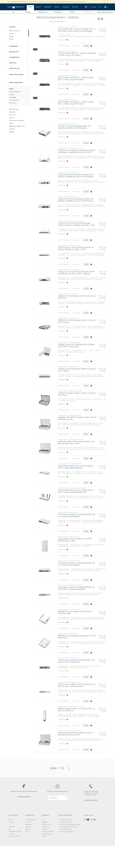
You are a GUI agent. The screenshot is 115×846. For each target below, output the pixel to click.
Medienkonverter (14, 109)
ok (104, 2)
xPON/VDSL (12, 112)
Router (11, 123)
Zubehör (11, 132)
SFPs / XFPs (12, 115)
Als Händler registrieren (24, 796)
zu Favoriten (76, 46)
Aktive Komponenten (16, 82)
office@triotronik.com (91, 800)
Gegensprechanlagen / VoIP (17, 126)
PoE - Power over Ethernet (16, 120)
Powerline (12, 129)
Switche (11, 89)
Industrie (11, 118)
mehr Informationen (63, 46)
